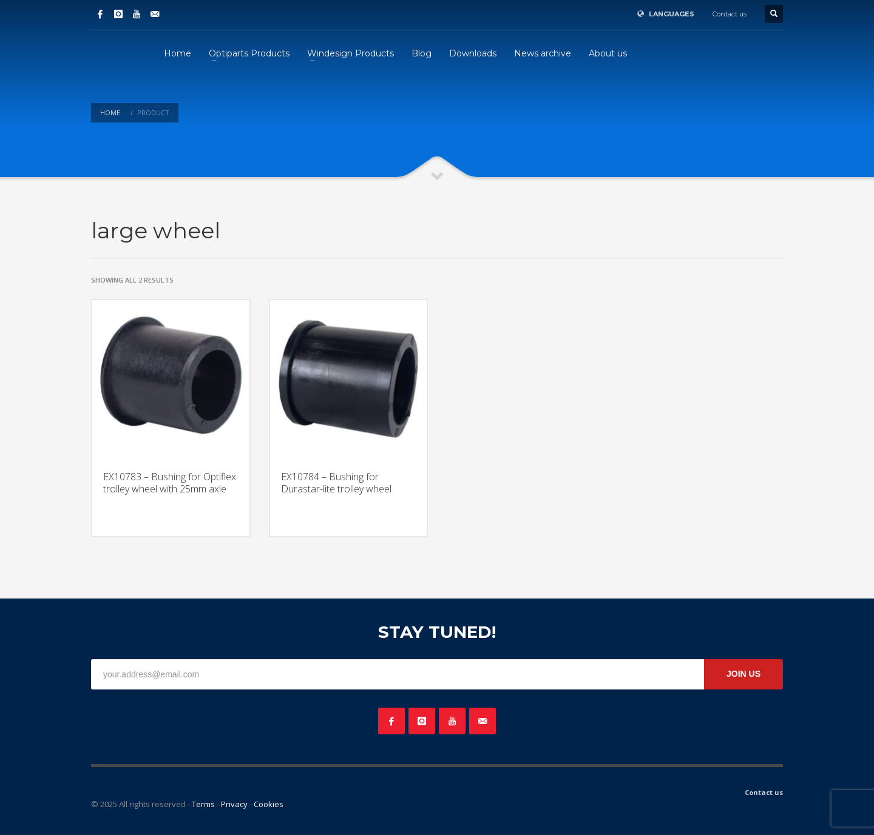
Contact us (730, 14)
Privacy (234, 804)
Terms (203, 804)
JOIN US (744, 674)
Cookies (268, 804)
